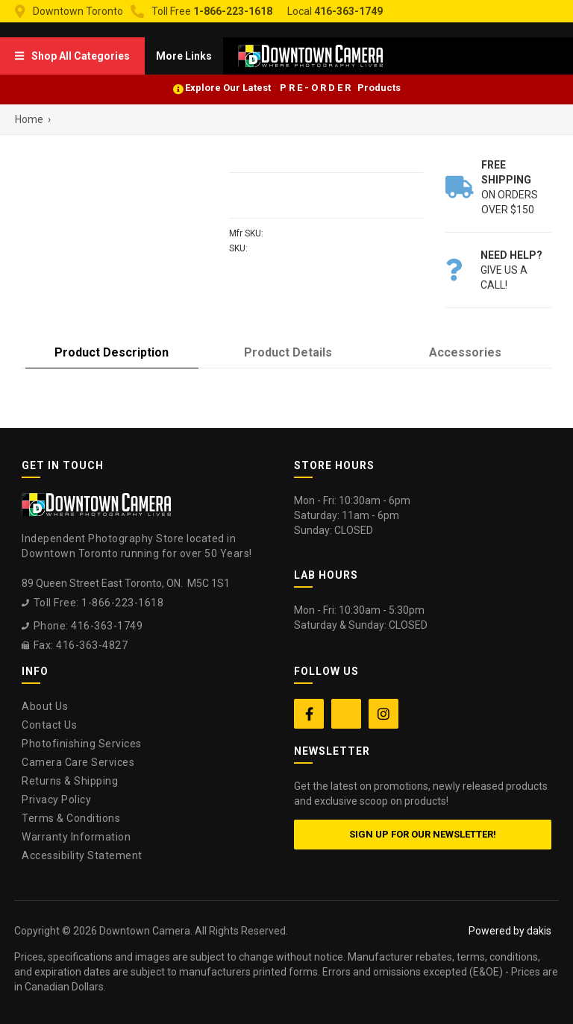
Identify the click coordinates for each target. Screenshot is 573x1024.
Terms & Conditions (71, 818)
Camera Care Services (78, 762)
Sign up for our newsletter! (422, 834)
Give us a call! (511, 270)
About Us (45, 706)
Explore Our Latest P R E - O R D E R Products (293, 87)
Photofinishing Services (82, 744)
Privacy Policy (56, 799)
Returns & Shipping (70, 781)
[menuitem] (72, 56)
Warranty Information (76, 837)
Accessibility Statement (82, 855)
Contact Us (49, 725)
